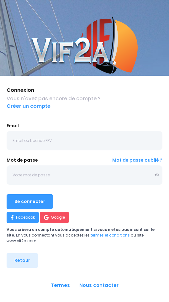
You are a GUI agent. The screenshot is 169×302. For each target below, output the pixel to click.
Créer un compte (28, 106)
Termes (60, 285)
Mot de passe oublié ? (137, 160)
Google (54, 217)
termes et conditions (110, 235)
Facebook (23, 217)
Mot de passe (22, 160)
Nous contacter (99, 285)
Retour (22, 260)
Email (13, 125)
